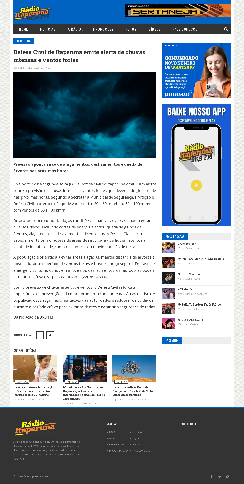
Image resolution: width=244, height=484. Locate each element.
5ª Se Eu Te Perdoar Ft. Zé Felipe (199, 304)
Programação (118, 450)
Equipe (137, 438)
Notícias (48, 29)
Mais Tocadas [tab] (175, 236)
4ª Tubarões (186, 289)
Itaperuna (18, 67)
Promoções (103, 29)
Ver (180, 248)
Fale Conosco (185, 29)
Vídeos (155, 29)
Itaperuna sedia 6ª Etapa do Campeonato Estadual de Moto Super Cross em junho (132, 391)
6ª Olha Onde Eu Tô (190, 320)
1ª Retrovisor (187, 243)
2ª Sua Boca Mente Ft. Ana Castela (201, 259)
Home (23, 29)
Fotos (131, 29)
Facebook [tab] (172, 340)
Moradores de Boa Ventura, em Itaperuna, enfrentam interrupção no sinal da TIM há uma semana (84, 393)
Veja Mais (19, 458)
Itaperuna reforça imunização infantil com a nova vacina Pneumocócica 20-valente (33, 391)
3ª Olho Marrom (189, 274)
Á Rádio (75, 29)
